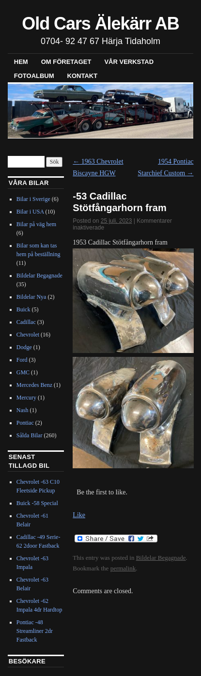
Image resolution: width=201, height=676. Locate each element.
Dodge (24, 347)
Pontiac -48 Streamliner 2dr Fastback (34, 631)
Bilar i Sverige (33, 199)
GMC (23, 372)
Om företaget (66, 61)
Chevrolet (27, 334)
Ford (22, 359)
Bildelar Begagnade (161, 557)
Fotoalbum (34, 75)
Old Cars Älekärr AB (100, 23)
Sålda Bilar (29, 435)
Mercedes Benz (34, 385)
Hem (21, 61)
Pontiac (25, 422)
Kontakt (82, 75)
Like (79, 515)
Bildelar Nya (31, 296)
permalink (123, 568)
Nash (22, 410)
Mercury (26, 397)
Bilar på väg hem (36, 224)
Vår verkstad (129, 61)
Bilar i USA (30, 211)
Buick (23, 309)
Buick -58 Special (37, 503)
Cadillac (26, 322)
